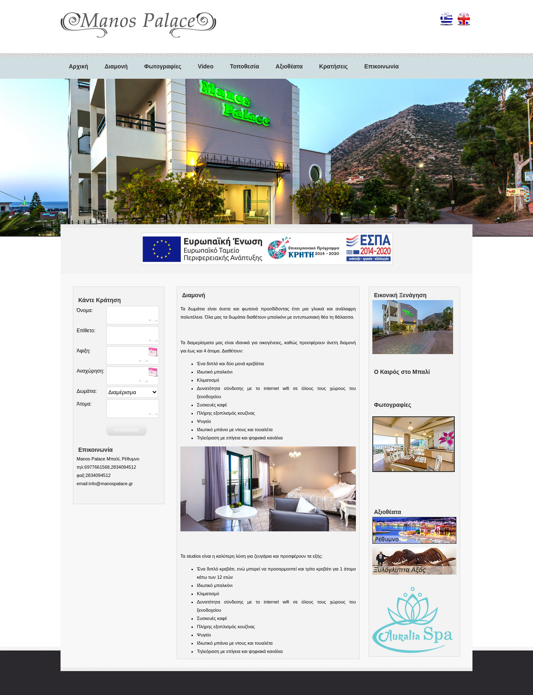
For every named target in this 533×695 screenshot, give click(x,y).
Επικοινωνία (381, 66)
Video (205, 66)
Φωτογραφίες (162, 66)
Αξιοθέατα (289, 66)
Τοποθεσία (244, 66)
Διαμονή (116, 66)
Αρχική (78, 66)
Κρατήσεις (333, 66)
